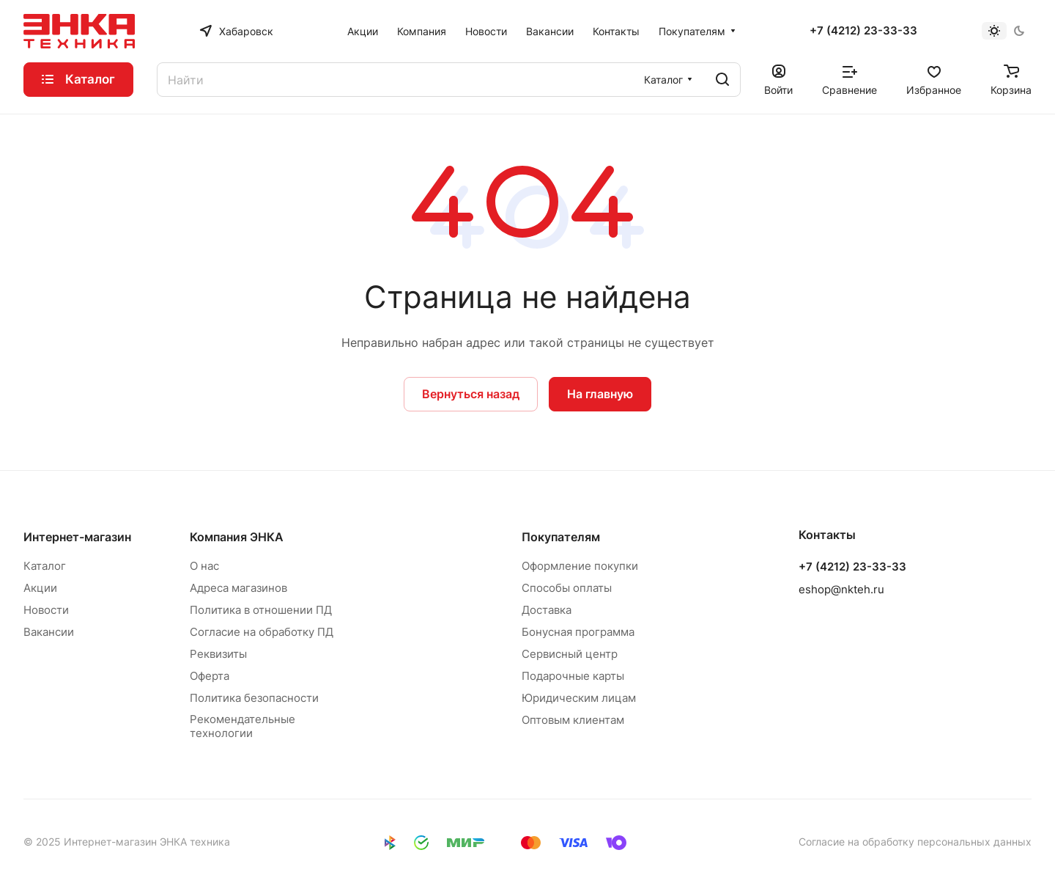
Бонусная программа (578, 632)
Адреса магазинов (238, 588)
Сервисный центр (570, 654)
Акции (40, 588)
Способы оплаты (567, 588)
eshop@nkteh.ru (841, 589)
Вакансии (48, 632)
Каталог (44, 566)
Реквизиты (218, 654)
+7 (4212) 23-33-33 (863, 30)
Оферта (209, 676)
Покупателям (561, 537)
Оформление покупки (580, 566)
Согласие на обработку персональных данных (915, 841)
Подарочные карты (573, 676)
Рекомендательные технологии (242, 726)
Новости (46, 610)
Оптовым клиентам (573, 720)
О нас (204, 566)
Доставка (546, 610)
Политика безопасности (254, 698)
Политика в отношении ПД (261, 610)
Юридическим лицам (579, 698)
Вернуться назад (470, 393)
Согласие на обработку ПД (261, 632)
